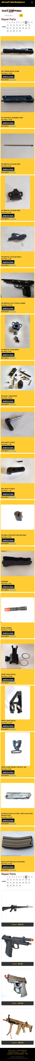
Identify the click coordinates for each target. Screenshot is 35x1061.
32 (20, 31)
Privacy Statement (22, 1050)
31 (17, 31)
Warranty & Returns (13, 1052)
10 (28, 22)
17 (23, 25)
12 (7, 25)
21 (10, 28)
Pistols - (17, 964)
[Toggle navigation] (32, 2)
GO (21, 15)
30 (14, 31)
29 (10, 31)
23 (17, 28)
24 (20, 28)
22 (14, 28)
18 (26, 25)
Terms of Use (11, 1050)
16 (20, 25)
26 (26, 28)
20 (7, 28)
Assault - (17, 924)
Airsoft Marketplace (13, 2)
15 (17, 25)
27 (29, 28)
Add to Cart (8, 77)
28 (7, 31)
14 (14, 25)
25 (23, 28)
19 (29, 25)
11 (31, 22)
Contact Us (24, 1052)
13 (10, 25)
